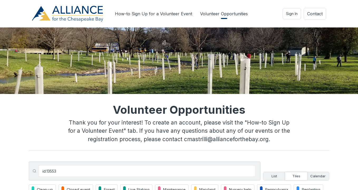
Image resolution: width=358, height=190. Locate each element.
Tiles (296, 176)
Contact (315, 13)
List (274, 176)
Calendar (318, 176)
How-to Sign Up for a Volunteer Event (153, 13)
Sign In (292, 13)
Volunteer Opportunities (224, 13)
